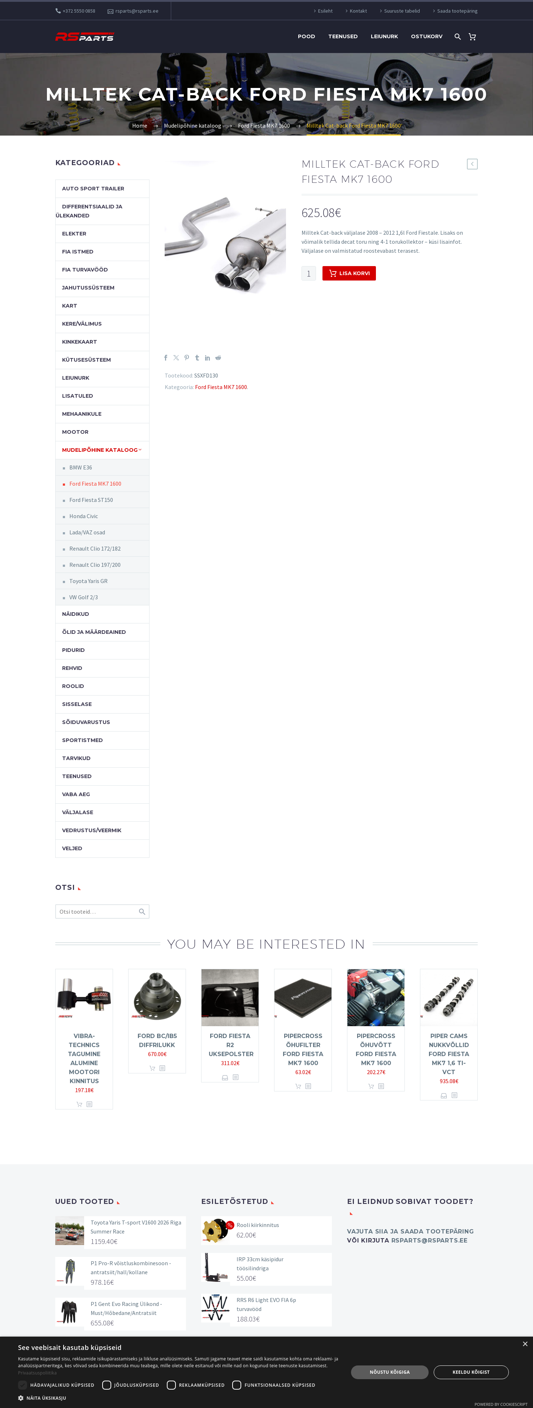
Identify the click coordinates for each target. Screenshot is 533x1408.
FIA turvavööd (85, 269)
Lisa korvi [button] (79, 1104)
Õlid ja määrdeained (94, 632)
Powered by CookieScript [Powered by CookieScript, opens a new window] (501, 1404)
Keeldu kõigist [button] (471, 1372)
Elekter (74, 233)
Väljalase (77, 812)
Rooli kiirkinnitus (258, 1224)
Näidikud (75, 614)
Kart (69, 306)
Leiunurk (384, 36)
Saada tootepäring (457, 11)
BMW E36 (80, 467)
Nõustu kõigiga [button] (390, 1372)
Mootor (75, 432)
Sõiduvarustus (86, 722)
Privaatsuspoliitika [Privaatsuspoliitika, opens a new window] (37, 1373)
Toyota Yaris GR (88, 580)
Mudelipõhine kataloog (100, 450)
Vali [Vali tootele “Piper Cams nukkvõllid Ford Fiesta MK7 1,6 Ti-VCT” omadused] (444, 1095)
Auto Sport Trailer (93, 188)
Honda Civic (83, 516)
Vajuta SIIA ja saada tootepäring (410, 1231)
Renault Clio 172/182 (95, 548)
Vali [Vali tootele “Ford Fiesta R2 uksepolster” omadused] (225, 1077)
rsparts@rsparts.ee (137, 11)
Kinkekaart (79, 342)
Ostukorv (426, 36)
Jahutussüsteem (88, 287)
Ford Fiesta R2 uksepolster (231, 1045)
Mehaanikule (81, 414)
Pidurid (73, 650)
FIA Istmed (78, 251)
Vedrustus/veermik (91, 830)
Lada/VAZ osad (87, 532)
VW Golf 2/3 (83, 597)
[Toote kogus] (309, 273)
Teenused (343, 36)
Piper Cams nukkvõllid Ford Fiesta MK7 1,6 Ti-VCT (449, 1054)
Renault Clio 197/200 (95, 564)
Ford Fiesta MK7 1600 (221, 386)
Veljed (72, 848)
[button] (178, 1398)
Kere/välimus (82, 324)
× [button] (525, 1344)
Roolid (73, 686)
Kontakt (358, 11)
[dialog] (266, 1372)
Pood (306, 36)
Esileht (325, 11)
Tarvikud (76, 758)
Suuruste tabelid (402, 11)
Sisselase (77, 704)
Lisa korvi (349, 273)
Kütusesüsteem (86, 360)
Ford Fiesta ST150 (91, 499)
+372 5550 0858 (79, 11)
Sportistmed (82, 740)
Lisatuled (77, 396)
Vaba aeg (76, 794)
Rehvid (72, 668)
